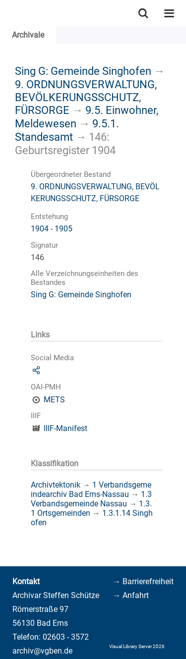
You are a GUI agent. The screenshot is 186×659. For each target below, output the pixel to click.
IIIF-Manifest (65, 428)
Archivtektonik (55, 485)
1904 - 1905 (51, 228)
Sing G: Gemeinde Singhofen (83, 70)
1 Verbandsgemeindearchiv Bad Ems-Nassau (91, 489)
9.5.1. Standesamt (67, 130)
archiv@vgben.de (42, 651)
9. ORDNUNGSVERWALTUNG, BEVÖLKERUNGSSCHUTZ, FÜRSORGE (86, 97)
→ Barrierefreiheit (143, 581)
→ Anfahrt (131, 595)
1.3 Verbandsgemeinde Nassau (91, 499)
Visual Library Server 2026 (137, 646)
